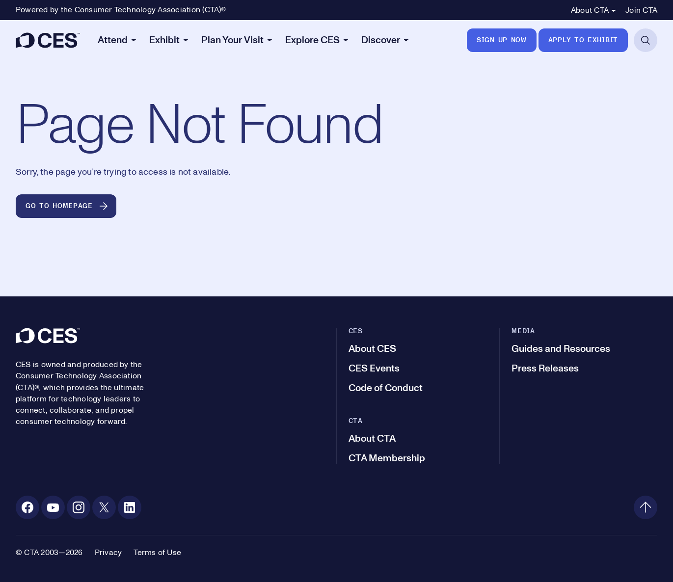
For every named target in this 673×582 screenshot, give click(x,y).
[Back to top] (645, 507)
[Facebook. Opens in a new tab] (27, 507)
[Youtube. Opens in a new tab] (53, 507)
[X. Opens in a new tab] (104, 507)
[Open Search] (645, 40)
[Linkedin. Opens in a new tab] (129, 507)
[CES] (48, 40)
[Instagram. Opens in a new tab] (78, 507)
